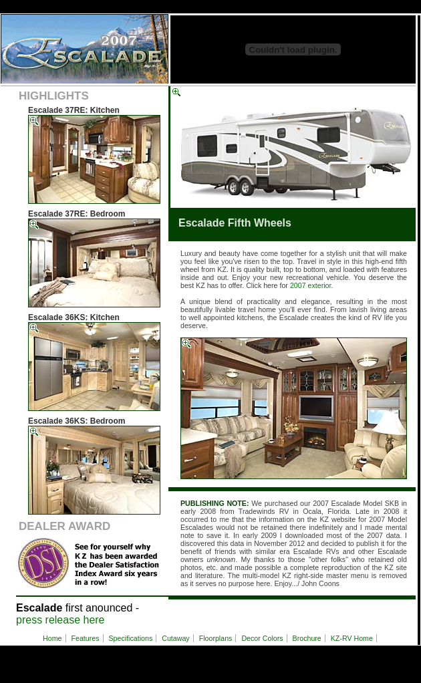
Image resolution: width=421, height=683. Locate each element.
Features (85, 638)
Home (52, 638)
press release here (60, 620)
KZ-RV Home (352, 638)
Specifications (131, 638)
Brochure (307, 638)
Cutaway (175, 638)
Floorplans (216, 638)
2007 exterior (310, 285)
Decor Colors (262, 638)
